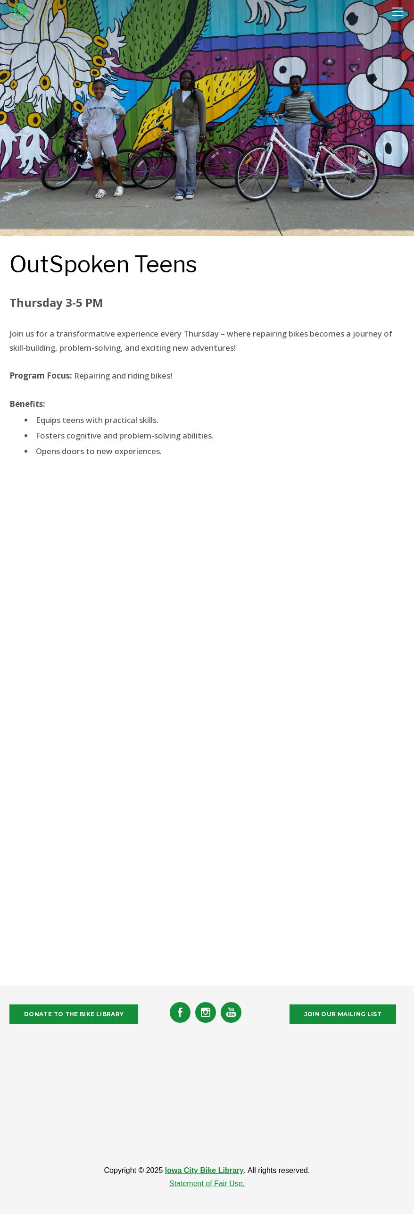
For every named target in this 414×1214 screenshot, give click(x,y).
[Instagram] (205, 1012)
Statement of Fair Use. (207, 1184)
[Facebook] (180, 1012)
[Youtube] (231, 1012)
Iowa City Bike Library (204, 1170)
